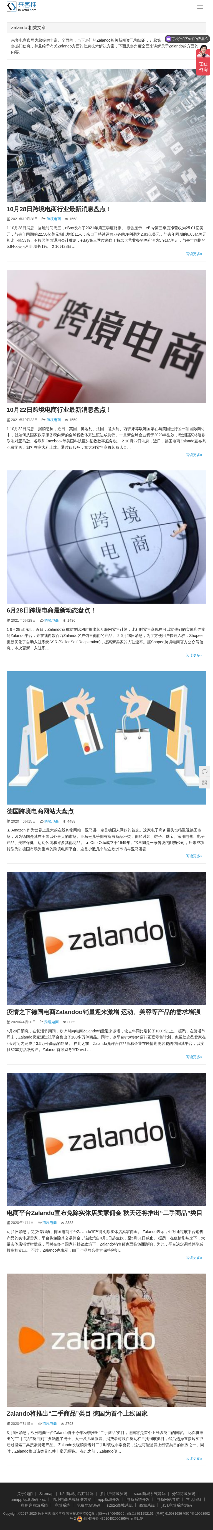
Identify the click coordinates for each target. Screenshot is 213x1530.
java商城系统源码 (176, 1505)
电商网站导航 (168, 1499)
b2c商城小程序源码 (77, 1493)
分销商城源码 (183, 1493)
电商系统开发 (138, 1499)
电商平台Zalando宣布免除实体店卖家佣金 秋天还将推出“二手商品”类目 (104, 1212)
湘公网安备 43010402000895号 (103, 1519)
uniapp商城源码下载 (28, 1499)
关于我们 (25, 1493)
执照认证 (136, 1519)
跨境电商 (54, 219)
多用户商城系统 (34, 1505)
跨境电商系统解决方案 (71, 1499)
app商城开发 (109, 1499)
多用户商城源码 (113, 1493)
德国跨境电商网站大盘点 (40, 811)
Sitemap (46, 1493)
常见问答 (194, 1499)
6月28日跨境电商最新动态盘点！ (51, 610)
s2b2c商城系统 (120, 1505)
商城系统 (62, 1505)
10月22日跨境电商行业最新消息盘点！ (59, 409)
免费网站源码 (88, 1505)
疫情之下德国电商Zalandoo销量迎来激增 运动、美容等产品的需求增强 (103, 1012)
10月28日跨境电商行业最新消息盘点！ (59, 209)
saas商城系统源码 (150, 1493)
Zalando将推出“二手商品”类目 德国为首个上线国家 (77, 1413)
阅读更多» (194, 254)
